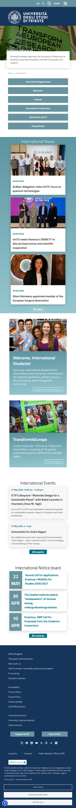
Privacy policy (8, 779)
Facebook (26, 742)
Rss (56, 742)
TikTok (51, 742)
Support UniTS (22, 734)
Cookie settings (15, 701)
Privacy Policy (14, 692)
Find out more (53, 462)
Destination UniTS (38, 117)
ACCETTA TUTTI (38, 802)
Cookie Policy (14, 696)
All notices (38, 636)
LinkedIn (31, 742)
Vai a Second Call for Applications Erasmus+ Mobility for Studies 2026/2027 (38, 580)
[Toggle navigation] (65, 3)
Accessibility (13, 687)
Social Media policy (17, 706)
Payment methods (16, 678)
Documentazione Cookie (24, 779)
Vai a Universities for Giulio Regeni (38, 535)
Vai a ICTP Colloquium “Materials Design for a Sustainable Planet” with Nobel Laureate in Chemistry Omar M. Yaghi (38, 502)
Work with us (14, 663)
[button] (4, 803)
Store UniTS (54, 734)
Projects (38, 99)
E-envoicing (13, 673)
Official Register (15, 654)
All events (38, 552)
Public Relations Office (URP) (52, 753)
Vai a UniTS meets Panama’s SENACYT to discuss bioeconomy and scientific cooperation (38, 225)
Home (10, 73)
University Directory (17, 715)
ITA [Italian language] (38, 3)
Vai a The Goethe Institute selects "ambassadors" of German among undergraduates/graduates (38, 601)
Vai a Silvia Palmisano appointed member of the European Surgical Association (38, 279)
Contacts (28, 753)
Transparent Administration (20, 658)
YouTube (36, 742)
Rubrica (49, 3)
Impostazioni (38, 787)
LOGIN (57, 3)
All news (38, 309)
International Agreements (38, 81)
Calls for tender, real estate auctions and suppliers (30, 668)
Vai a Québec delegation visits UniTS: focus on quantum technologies (38, 170)
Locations (12, 753)
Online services (15, 725)
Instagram (21, 742)
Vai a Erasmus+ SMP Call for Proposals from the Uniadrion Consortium (38, 622)
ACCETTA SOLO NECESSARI (38, 795)
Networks (38, 90)
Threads (46, 742)
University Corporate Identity (21, 720)
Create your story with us (48, 389)
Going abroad (38, 126)
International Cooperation (38, 108)
